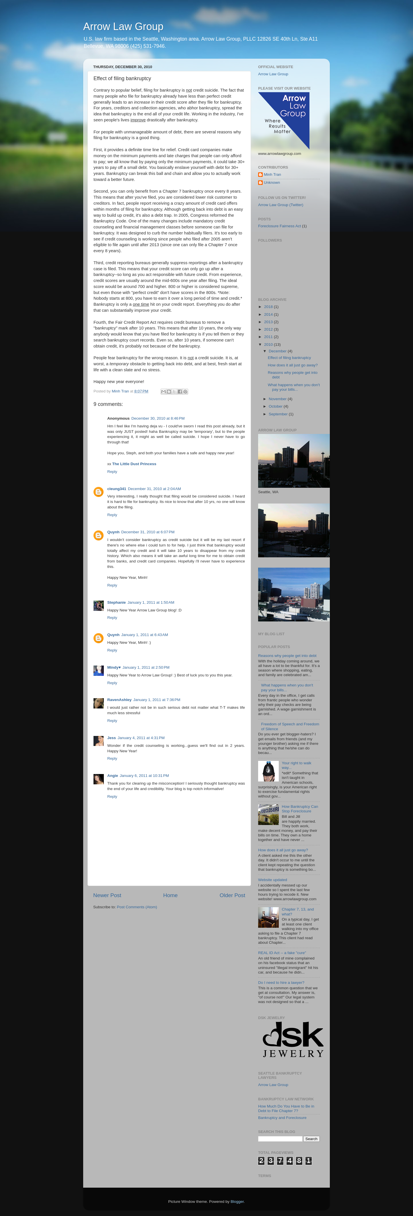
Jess (111, 738)
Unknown (272, 182)
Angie (112, 775)
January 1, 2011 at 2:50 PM (146, 667)
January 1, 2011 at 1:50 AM (151, 602)
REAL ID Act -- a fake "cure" (282, 953)
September (279, 414)
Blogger (237, 1201)
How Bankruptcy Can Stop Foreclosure (300, 808)
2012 (269, 329)
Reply (112, 471)
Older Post (232, 895)
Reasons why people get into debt (287, 656)
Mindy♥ (114, 667)
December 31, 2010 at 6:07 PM (148, 532)
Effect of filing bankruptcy (289, 358)
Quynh (113, 532)
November (278, 399)
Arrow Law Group (123, 26)
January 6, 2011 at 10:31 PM (144, 775)
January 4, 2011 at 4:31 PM (141, 738)
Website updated (272, 880)
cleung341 (116, 489)
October (276, 406)
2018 (269, 307)
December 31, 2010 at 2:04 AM (154, 489)
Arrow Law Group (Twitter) (280, 205)
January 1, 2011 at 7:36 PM (156, 700)
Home (170, 895)
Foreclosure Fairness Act (279, 226)
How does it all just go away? (293, 365)
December (278, 351)
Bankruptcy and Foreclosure (282, 1118)
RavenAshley (119, 700)
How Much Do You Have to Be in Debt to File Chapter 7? (286, 1108)
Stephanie (116, 602)
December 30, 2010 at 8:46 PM (158, 418)
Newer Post (107, 895)
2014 (269, 314)
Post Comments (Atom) (137, 907)
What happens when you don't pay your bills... (294, 387)
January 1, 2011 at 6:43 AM (144, 635)
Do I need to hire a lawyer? (281, 982)
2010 (269, 344)
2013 (269, 322)
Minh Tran (272, 174)
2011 (269, 337)
